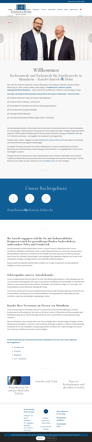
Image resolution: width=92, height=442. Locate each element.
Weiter (90, 38)
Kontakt (45, 418)
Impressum (45, 420)
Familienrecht (43, 140)
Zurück (1, 38)
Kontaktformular (49, 161)
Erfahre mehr (51, 438)
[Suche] (12, 22)
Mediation (71, 133)
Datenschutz (46, 423)
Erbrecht (58, 140)
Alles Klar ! (40, 438)
